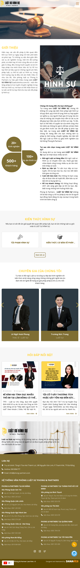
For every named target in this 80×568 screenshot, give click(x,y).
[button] (77, 305)
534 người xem (19, 391)
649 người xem (59, 391)
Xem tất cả (40, 255)
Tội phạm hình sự (20, 242)
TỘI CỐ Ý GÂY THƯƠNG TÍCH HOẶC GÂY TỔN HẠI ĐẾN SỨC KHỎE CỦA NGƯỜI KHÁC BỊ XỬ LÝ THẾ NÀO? (58, 396)
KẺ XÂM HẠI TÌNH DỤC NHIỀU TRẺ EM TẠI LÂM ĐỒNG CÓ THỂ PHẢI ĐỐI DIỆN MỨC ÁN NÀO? (19, 396)
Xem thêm (30, 414)
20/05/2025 (7, 391)
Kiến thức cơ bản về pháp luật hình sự (59, 242)
